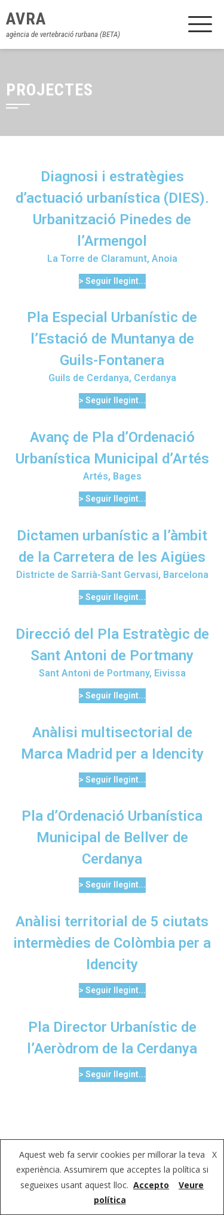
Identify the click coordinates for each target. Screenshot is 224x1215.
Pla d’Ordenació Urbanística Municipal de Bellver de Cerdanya (112, 837)
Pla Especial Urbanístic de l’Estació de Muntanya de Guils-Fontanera (112, 339)
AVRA (26, 19)
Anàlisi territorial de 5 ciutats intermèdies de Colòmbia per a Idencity (112, 943)
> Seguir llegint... (112, 281)
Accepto (151, 1185)
